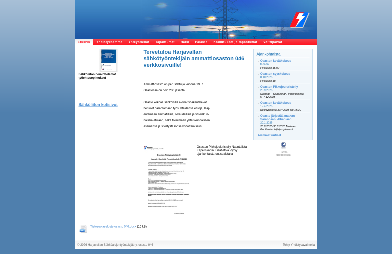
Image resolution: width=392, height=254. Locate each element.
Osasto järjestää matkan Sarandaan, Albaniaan (277, 117)
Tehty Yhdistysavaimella (299, 244)
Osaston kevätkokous (275, 60)
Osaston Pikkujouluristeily (279, 86)
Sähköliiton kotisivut (98, 104)
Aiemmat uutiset (269, 135)
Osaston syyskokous (275, 74)
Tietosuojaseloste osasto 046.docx (113, 226)
